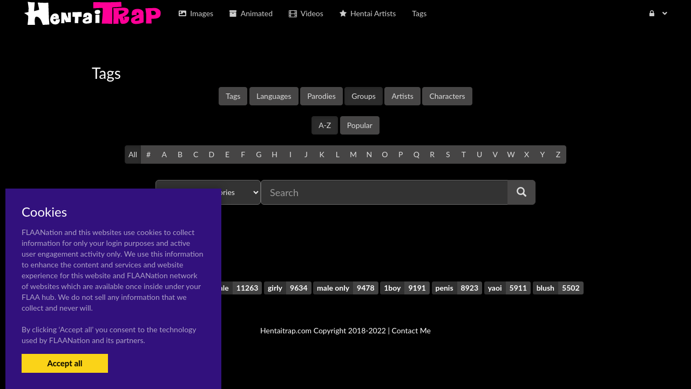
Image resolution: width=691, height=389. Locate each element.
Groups (363, 95)
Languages (274, 95)
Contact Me (411, 330)
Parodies (321, 95)
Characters (447, 95)
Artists (402, 95)
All (132, 154)
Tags (233, 95)
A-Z (325, 125)
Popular (359, 125)
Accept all (64, 363)
